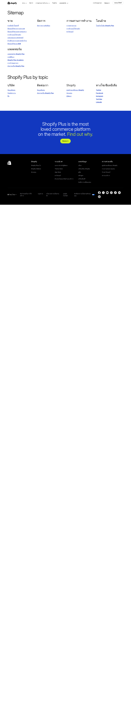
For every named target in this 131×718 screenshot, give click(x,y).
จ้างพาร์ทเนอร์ (106, 172)
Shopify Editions (36, 169)
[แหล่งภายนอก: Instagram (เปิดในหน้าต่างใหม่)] (99, 96)
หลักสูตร (80, 175)
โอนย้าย (54, 3)
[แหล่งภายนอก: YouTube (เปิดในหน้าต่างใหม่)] (99, 99)
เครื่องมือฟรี (81, 179)
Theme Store (59, 169)
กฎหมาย (40, 193)
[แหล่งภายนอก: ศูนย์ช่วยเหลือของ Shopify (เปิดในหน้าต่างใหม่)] (75, 90)
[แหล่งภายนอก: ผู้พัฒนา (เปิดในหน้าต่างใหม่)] (69, 96)
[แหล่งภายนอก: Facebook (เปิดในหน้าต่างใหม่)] (99, 93)
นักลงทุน (33, 172)
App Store (58, 172)
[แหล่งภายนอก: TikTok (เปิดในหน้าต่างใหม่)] (115, 192)
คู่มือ (79, 172)
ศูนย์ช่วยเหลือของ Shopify (109, 165)
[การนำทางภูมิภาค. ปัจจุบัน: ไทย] (12, 195)
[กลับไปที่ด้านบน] (9, 163)
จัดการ (31, 3)
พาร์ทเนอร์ (58, 175)
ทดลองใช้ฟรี (118, 3)
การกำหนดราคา (97, 3)
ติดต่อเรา (107, 3)
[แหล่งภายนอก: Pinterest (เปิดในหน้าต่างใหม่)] (99, 196)
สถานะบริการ (106, 175)
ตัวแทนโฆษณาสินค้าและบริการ (64, 179)
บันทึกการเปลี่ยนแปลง (84, 182)
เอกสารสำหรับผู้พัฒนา (61, 165)
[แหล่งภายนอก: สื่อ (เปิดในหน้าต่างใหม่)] (8, 96)
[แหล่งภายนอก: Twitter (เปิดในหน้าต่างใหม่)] (98, 90)
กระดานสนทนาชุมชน (108, 169)
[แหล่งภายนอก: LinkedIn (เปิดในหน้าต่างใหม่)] (99, 102)
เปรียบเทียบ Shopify (84, 169)
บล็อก (80, 165)
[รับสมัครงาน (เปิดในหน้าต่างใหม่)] (12, 93)
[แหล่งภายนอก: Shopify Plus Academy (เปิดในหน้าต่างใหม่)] (16, 60)
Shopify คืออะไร (36, 165)
